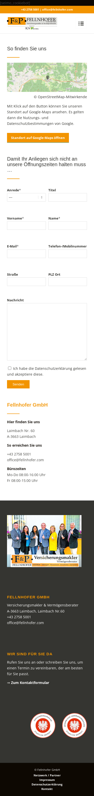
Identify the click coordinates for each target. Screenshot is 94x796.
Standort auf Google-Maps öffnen (38, 140)
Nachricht (15, 302)
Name (54, 220)
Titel (52, 192)
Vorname (15, 220)
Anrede (14, 192)
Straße (12, 276)
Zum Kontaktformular (30, 682)
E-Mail (13, 248)
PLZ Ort (54, 276)
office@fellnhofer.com (25, 467)
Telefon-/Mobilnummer (67, 248)
